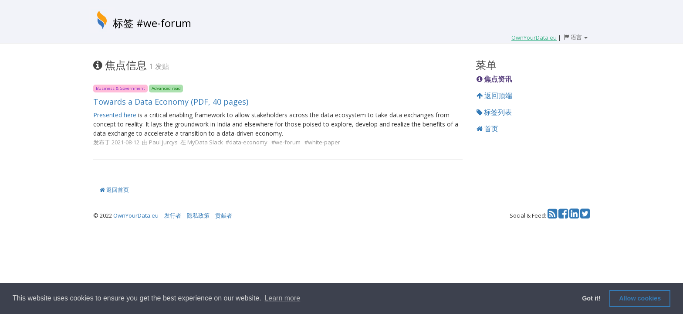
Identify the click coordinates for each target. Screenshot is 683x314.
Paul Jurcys (163, 142)
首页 (487, 128)
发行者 (172, 215)
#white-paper (322, 142)
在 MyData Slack (201, 142)
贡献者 (223, 215)
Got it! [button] (591, 298)
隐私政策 (198, 215)
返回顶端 (494, 95)
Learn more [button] (282, 298)
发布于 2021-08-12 (116, 142)
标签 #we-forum (152, 23)
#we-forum (286, 142)
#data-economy (246, 142)
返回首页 (114, 190)
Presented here (114, 115)
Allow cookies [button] (640, 298)
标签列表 (494, 112)
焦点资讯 (494, 79)
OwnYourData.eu (136, 215)
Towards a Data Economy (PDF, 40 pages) (170, 101)
